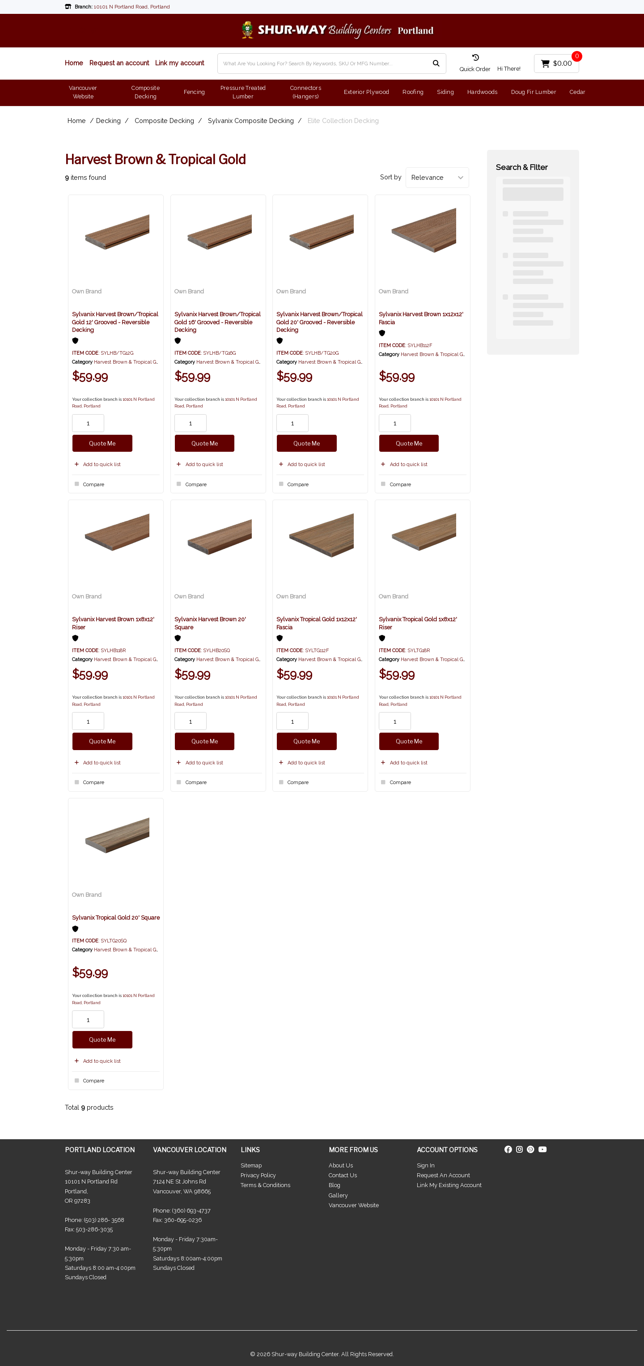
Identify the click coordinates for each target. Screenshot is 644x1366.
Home (74, 63)
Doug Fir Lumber (533, 92)
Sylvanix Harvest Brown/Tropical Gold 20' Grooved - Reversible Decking (319, 322)
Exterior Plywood (367, 92)
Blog (334, 1185)
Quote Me (102, 443)
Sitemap (251, 1165)
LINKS (250, 1150)
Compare (88, 484)
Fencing (194, 92)
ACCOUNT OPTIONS (447, 1150)
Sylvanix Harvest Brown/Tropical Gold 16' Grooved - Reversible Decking (217, 322)
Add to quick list (96, 464)
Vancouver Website (83, 92)
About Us (341, 1165)
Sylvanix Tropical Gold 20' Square (116, 917)
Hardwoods (482, 92)
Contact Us (343, 1175)
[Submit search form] (436, 63)
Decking (108, 120)
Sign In (426, 1165)
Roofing (413, 92)
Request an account (119, 63)
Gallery (338, 1195)
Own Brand (87, 291)
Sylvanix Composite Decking (251, 120)
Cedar (577, 92)
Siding (445, 92)
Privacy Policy (258, 1175)
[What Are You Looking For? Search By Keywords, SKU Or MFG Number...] (331, 63)
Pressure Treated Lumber (243, 92)
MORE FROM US (353, 1150)
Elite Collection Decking (343, 120)
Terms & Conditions (265, 1185)
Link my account (179, 63)
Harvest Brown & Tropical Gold (128, 362)
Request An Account (443, 1175)
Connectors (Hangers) (305, 92)
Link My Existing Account (449, 1185)
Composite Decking (145, 92)
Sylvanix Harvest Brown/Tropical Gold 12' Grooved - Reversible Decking (115, 322)
